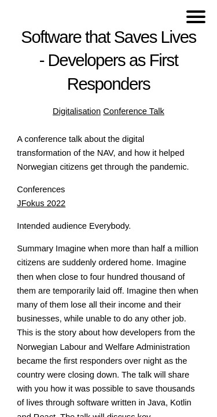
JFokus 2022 (41, 203)
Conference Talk (133, 111)
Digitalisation (77, 111)
